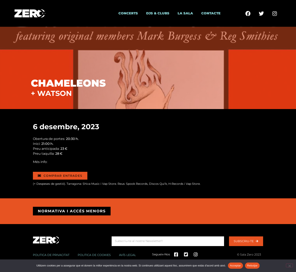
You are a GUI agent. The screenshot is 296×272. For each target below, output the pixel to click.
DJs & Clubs (157, 13)
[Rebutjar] (289, 265)
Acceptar (235, 265)
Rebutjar (252, 265)
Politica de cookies (94, 255)
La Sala (185, 13)
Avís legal (127, 255)
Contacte (211, 13)
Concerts (128, 13)
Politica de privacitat (51, 255)
